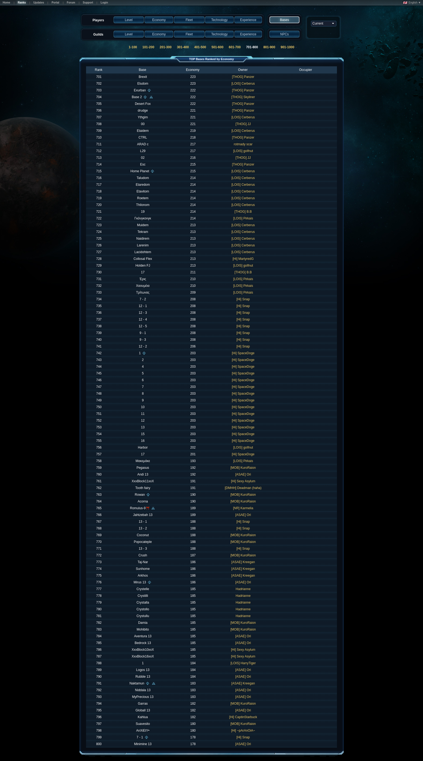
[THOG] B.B (243, 212)
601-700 (235, 47)
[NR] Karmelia (243, 508)
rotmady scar (243, 144)
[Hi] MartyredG (243, 259)
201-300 (166, 47)
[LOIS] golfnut (243, 151)
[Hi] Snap (243, 299)
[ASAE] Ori (243, 474)
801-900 (269, 47)
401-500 (200, 47)
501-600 (217, 47)
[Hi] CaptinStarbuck (243, 717)
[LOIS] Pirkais (243, 218)
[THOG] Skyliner (243, 97)
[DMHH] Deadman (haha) (243, 488)
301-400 (183, 47)
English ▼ (412, 2)
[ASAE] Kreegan (243, 562)
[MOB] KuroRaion (243, 468)
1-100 (133, 47)
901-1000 (287, 47)
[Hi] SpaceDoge (243, 353)
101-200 (148, 47)
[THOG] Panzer (243, 77)
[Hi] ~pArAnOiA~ (243, 730)
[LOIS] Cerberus (243, 83)
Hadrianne (243, 589)
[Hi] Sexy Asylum (243, 481)
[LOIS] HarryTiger (243, 663)
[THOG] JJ (243, 124)
